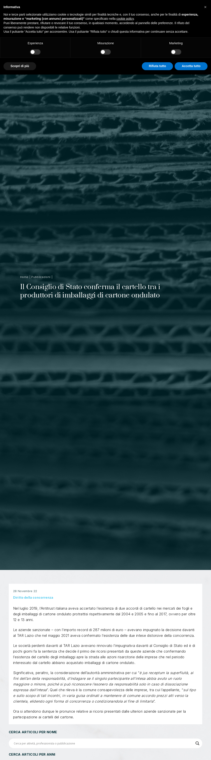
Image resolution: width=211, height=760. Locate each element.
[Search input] (103, 743)
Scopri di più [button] (20, 66)
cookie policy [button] (125, 18)
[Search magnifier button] (197, 743)
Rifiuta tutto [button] (157, 66)
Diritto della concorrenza (33, 606)
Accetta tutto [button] (191, 66)
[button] (205, 7)
